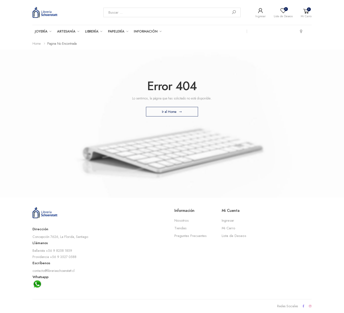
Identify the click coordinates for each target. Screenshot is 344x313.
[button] (306, 12)
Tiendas (180, 228)
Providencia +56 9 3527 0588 (54, 256)
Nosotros (181, 220)
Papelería (116, 31)
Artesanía (66, 31)
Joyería (41, 31)
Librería (91, 31)
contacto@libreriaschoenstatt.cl (53, 270)
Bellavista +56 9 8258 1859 (52, 250)
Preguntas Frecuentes (190, 235)
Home (36, 43)
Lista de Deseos (234, 235)
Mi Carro (228, 228)
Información (145, 31)
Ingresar (228, 220)
